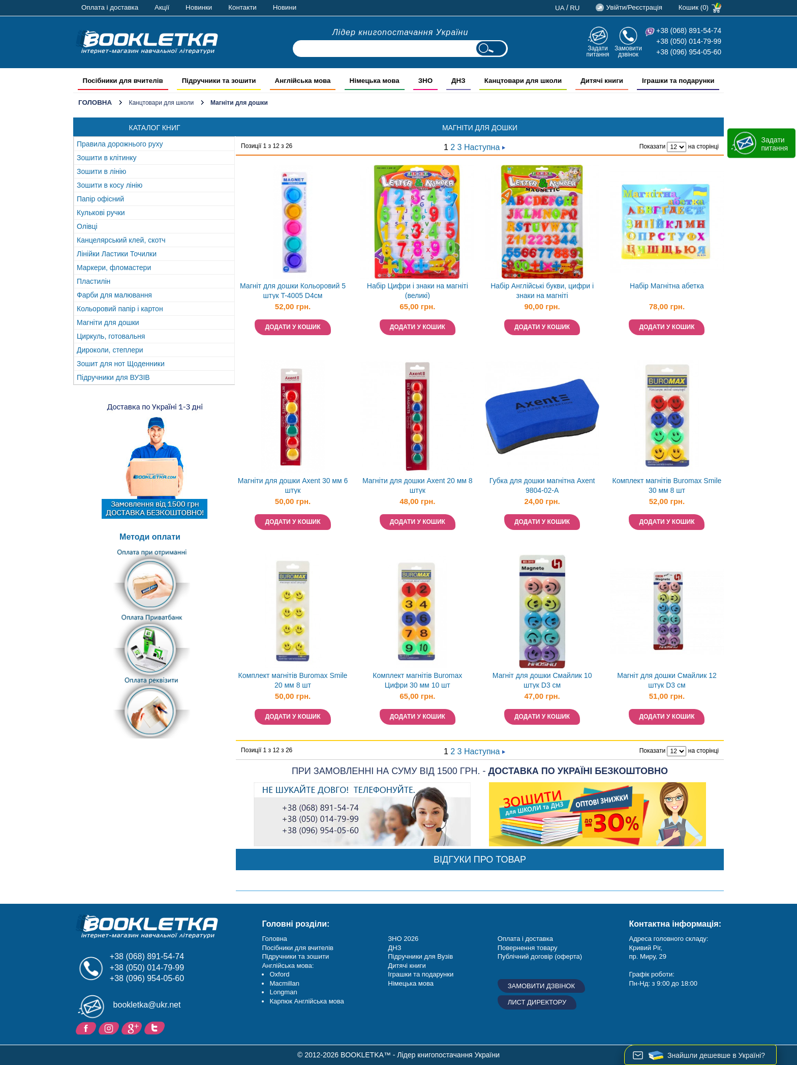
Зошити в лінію (101, 171)
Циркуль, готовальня (111, 336)
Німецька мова (411, 983)
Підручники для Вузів (420, 956)
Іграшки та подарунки (420, 974)
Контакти (242, 7)
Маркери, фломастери (114, 267)
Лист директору (537, 1002)
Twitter (155, 1027)
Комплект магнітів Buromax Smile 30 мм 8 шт (667, 485)
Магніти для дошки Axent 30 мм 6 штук (293, 485)
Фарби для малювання (114, 295)
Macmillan (284, 983)
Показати (652, 146)
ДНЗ (394, 948)
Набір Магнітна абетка (667, 286)
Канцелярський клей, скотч (121, 240)
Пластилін (93, 281)
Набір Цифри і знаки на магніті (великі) (417, 291)
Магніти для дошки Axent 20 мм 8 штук (417, 485)
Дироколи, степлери (110, 350)
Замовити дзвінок (628, 51)
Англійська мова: (288, 965)
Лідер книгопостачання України (400, 32)
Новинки (199, 7)
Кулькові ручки (101, 213)
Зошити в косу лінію (109, 185)
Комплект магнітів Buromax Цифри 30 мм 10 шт (417, 680)
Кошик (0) (694, 7)
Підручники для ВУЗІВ (113, 377)
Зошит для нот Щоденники (121, 364)
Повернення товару (528, 948)
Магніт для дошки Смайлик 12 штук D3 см (667, 680)
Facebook (87, 1027)
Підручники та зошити (295, 956)
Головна (95, 102)
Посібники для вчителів (297, 948)
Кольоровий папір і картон (120, 309)
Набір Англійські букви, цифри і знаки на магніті (542, 291)
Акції (162, 7)
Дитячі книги (406, 965)
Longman (283, 992)
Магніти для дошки (108, 322)
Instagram (110, 1027)
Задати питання (597, 51)
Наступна (484, 147)
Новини (284, 7)
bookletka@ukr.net (147, 1004)
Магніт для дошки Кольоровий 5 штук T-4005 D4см (293, 291)
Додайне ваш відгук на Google (132, 1027)
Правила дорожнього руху (120, 144)
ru (574, 8)
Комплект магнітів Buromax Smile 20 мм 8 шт (293, 680)
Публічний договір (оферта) (540, 956)
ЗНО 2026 (403, 938)
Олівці (87, 226)
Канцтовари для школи (161, 102)
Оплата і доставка (109, 7)
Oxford (279, 974)
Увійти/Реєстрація (634, 7)
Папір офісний (100, 199)
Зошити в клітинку (107, 158)
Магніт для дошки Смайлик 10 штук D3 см (542, 680)
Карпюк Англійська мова (306, 1001)
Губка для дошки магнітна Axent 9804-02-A (542, 485)
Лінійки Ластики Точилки (117, 254)
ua (560, 8)
